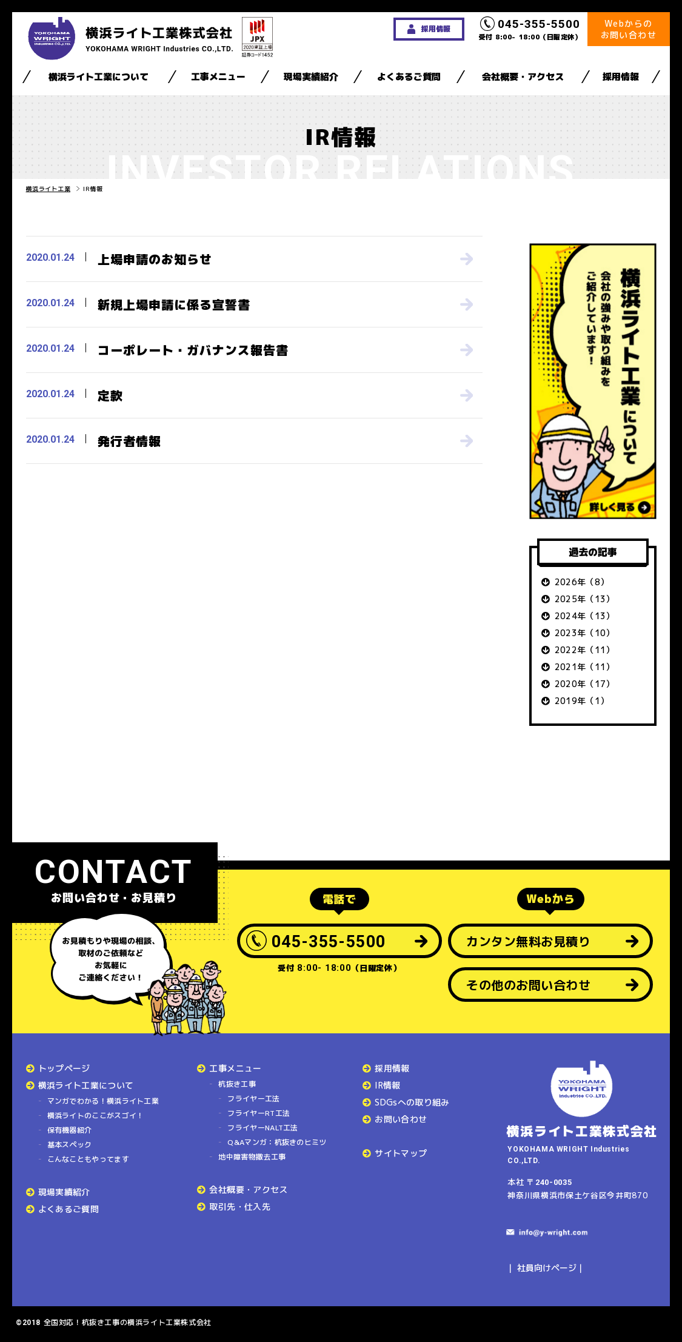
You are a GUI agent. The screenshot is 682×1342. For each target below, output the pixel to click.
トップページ (64, 1068)
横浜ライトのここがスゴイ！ (95, 1115)
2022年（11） (585, 650)
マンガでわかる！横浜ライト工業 (103, 1101)
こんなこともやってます (88, 1159)
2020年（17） (585, 683)
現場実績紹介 (311, 76)
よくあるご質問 (409, 76)
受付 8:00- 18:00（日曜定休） (530, 29)
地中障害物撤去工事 (252, 1157)
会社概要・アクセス (523, 76)
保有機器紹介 (69, 1130)
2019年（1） (582, 700)
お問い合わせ (401, 1119)
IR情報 (387, 1085)
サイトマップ (401, 1153)
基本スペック (69, 1144)
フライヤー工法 (253, 1098)
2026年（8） (582, 582)
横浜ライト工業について (98, 76)
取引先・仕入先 (239, 1206)
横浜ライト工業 (48, 188)
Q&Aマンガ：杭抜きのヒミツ (276, 1142)
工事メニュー (218, 76)
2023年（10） (585, 633)
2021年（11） (585, 667)
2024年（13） (585, 616)
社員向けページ (547, 1267)
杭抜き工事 (237, 1084)
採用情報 (621, 76)
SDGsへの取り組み (412, 1102)
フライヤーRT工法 (258, 1113)
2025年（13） (585, 599)
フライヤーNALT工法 (262, 1127)
